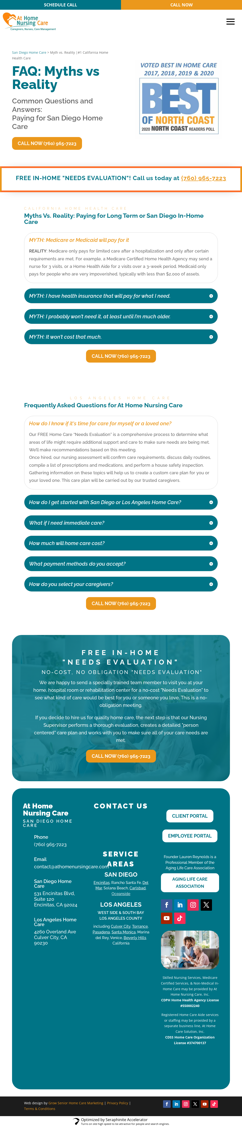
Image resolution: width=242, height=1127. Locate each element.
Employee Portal (190, 836)
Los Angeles (121, 904)
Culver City (120, 926)
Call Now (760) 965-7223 (47, 143)
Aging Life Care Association (189, 883)
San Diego (121, 874)
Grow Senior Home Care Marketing (75, 1103)
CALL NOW (181, 5)
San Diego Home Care (29, 52)
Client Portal (190, 816)
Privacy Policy (117, 1103)
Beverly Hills (135, 938)
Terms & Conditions (39, 1108)
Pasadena (101, 932)
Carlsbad (138, 888)
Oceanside (121, 894)
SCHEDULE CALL (60, 5)
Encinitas (102, 882)
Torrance (140, 926)
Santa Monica (124, 932)
